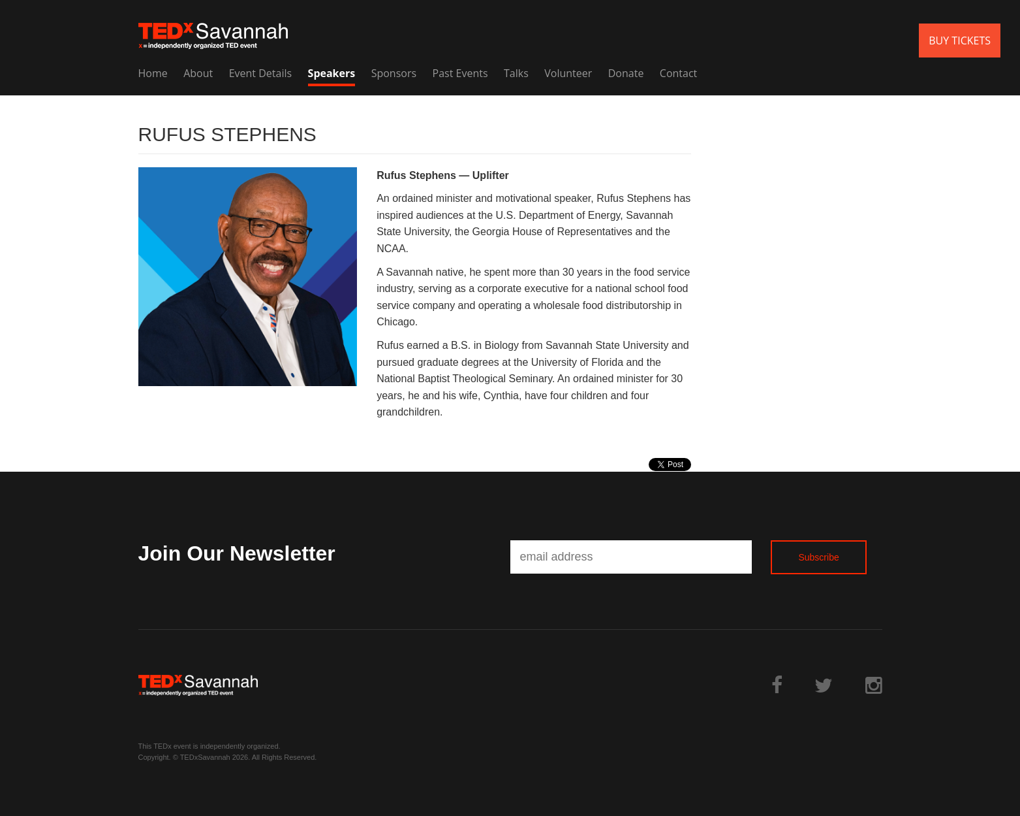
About (198, 73)
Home (153, 73)
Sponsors (393, 73)
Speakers (332, 73)
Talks (516, 73)
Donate (626, 73)
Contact (678, 73)
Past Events (460, 73)
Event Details (260, 73)
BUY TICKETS (960, 40)
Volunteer (568, 73)
